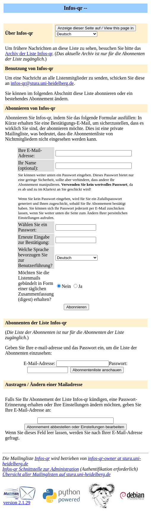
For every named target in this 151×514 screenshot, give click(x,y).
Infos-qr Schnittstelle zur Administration (40, 469)
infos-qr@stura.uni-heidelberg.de (42, 83)
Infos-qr (42, 458)
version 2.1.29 (19, 500)
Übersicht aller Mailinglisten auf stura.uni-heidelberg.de (56, 474)
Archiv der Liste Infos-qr (29, 53)
